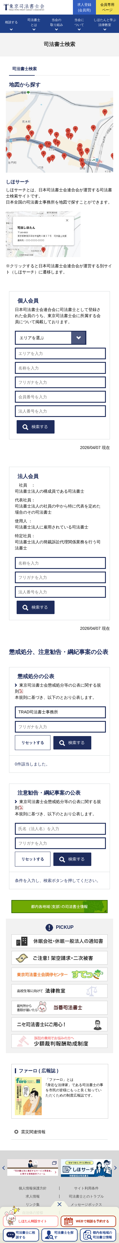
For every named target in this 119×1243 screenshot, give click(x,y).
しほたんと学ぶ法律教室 (105, 22)
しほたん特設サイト (32, 1221)
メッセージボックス (86, 1205)
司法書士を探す (64, 1235)
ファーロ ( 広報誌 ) (38, 1070)
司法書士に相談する (25, 1235)
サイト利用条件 (86, 1188)
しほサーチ (17, 181)
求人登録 (84, 8)
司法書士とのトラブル (86, 1196)
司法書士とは (33, 22)
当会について (79, 22)
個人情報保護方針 (33, 1188)
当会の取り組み (56, 22)
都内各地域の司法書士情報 (102, 1235)
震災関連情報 (33, 1131)
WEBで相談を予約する (92, 1221)
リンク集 (33, 1205)
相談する (11, 22)
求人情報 (33, 1196)
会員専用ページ (107, 7)
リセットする (32, 742)
